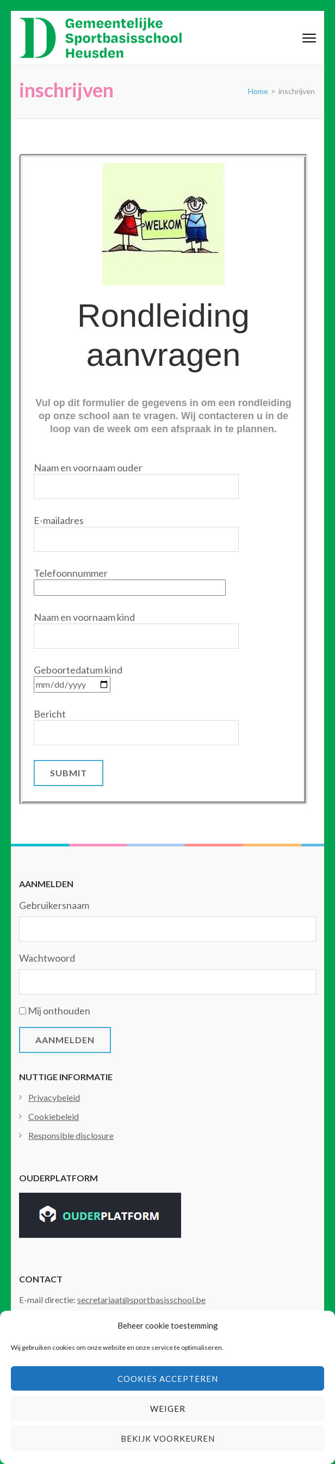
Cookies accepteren (167, 1379)
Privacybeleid (54, 1097)
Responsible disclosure (71, 1135)
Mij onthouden (59, 1011)
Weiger (167, 1408)
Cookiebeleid (53, 1116)
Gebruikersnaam (54, 905)
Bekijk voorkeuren (168, 1438)
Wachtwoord (47, 958)
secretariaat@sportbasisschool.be (141, 1299)
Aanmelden (65, 1040)
